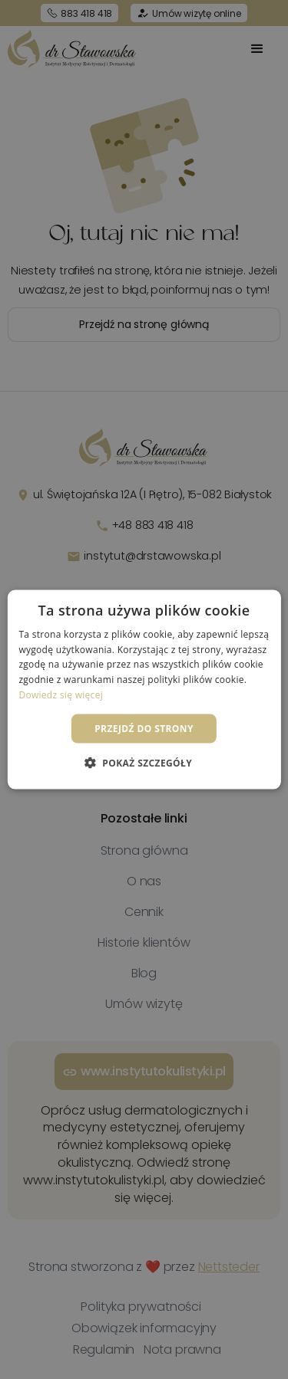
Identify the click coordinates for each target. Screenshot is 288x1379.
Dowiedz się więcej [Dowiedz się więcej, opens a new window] (60, 694)
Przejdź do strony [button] (144, 727)
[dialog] (144, 689)
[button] (144, 762)
